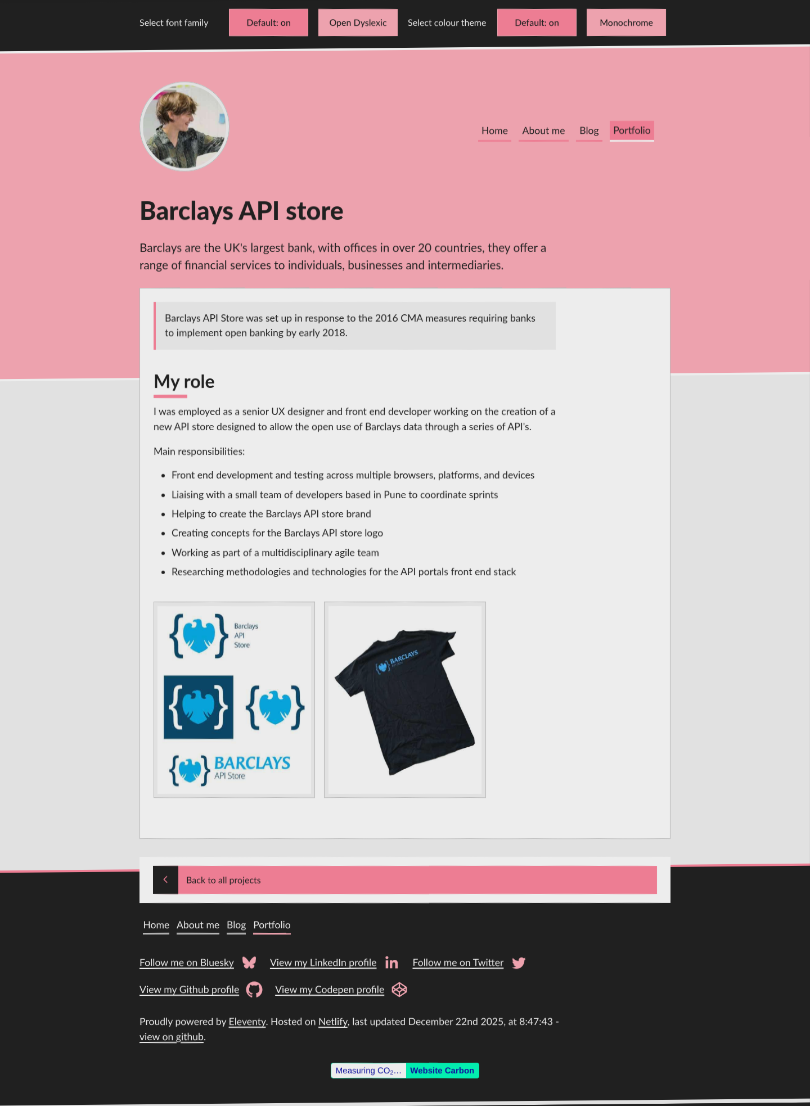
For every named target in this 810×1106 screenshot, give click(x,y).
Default (529, 22)
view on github (172, 1036)
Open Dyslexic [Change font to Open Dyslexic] (357, 22)
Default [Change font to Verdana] (261, 22)
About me (544, 131)
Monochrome (626, 22)
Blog (588, 131)
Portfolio (632, 131)
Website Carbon (442, 1070)
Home (495, 131)
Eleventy (247, 1021)
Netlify (333, 1021)
